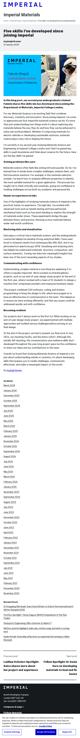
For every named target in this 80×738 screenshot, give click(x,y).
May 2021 (8, 578)
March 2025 (9, 426)
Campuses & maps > (14, 707)
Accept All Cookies (46, 732)
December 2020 (12, 588)
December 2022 (11, 517)
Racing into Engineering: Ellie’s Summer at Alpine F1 (27, 623)
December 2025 (11, 395)
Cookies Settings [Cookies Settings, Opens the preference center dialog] (12, 732)
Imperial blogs (15, 21)
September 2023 (12, 497)
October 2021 (10, 558)
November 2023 (11, 492)
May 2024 (8, 471)
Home (6, 21)
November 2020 (11, 593)
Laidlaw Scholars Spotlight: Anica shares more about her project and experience (21, 665)
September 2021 (12, 563)
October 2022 (10, 522)
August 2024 (10, 456)
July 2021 (8, 568)
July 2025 (8, 411)
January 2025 (10, 436)
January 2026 (10, 390)
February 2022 (11, 537)
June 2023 (9, 512)
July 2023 (8, 507)
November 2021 (11, 553)
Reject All (67, 732)
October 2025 (10, 400)
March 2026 (9, 385)
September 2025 (12, 405)
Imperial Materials (22, 15)
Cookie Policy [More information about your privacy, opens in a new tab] (45, 726)
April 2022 (8, 532)
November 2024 (11, 441)
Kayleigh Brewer (12, 41)
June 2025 (9, 416)
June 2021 (8, 573)
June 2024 (9, 466)
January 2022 (10, 542)
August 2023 (10, 502)
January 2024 (10, 487)
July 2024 (8, 461)
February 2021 (10, 583)
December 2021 (11, 548)
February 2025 (11, 431)
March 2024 (9, 476)
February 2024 (11, 482)
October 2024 (10, 446)
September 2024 (12, 451)
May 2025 (8, 421)
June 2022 (9, 527)
